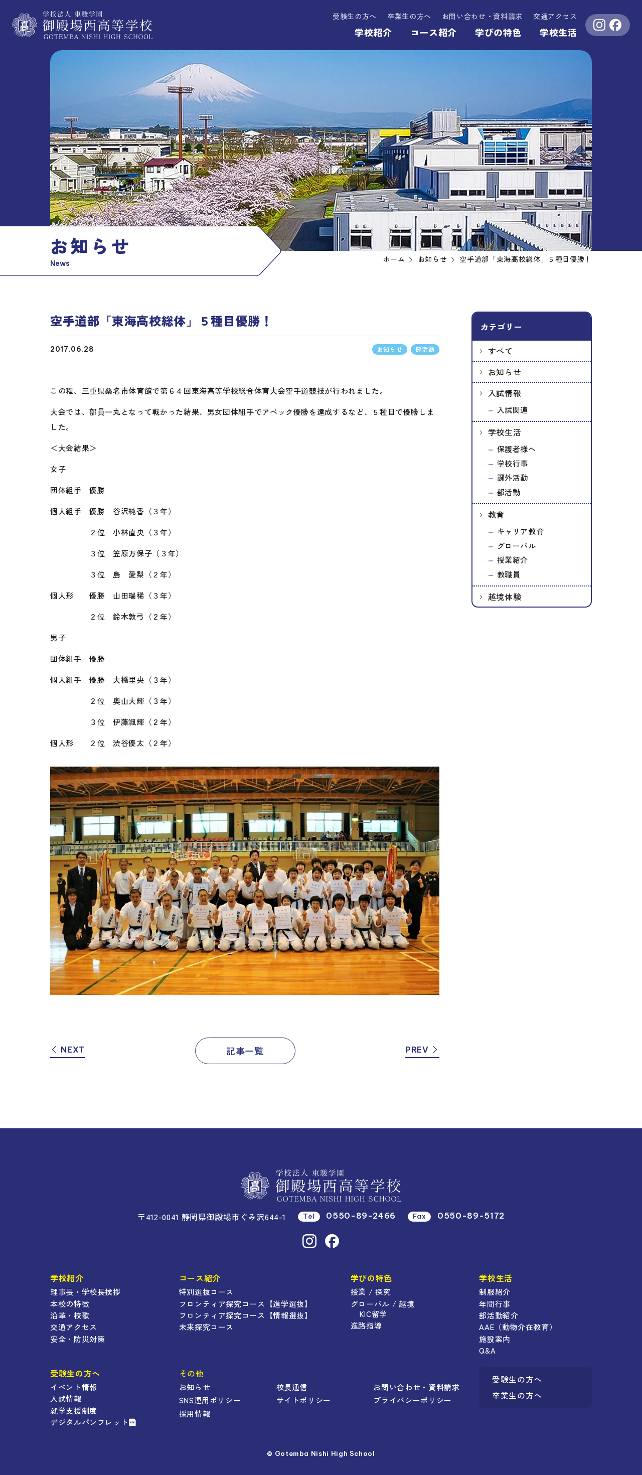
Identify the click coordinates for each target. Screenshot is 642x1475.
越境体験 (505, 597)
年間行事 (495, 1303)
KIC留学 (373, 1313)
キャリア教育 (520, 531)
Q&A (487, 1350)
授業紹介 (513, 559)
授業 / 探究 (371, 1291)
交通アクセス (555, 16)
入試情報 (505, 393)
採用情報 (195, 1413)
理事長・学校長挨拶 (85, 1291)
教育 (496, 514)
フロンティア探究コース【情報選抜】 (245, 1315)
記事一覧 (245, 1050)
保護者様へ (516, 449)
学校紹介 (373, 32)
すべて (500, 351)
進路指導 (366, 1325)
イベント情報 (73, 1387)
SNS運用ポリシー (210, 1400)
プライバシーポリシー (412, 1400)
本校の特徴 (69, 1303)
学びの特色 (498, 32)
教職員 (509, 574)
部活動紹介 (498, 1315)
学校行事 (513, 463)
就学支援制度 (73, 1410)
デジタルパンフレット (93, 1422)
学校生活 (558, 32)
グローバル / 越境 (382, 1303)
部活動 (509, 492)
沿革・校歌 (69, 1315)
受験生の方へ (355, 16)
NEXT (67, 1050)
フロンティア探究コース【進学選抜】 (245, 1303)
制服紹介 (495, 1291)
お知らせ (505, 372)
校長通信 (292, 1387)
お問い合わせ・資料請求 (416, 1387)
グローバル (516, 545)
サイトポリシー (303, 1400)
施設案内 (495, 1339)
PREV (422, 1050)
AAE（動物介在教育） (518, 1326)
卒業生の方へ (409, 16)
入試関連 (513, 409)
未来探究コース (206, 1326)
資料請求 (482, 16)
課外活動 (513, 477)
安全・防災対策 (77, 1339)
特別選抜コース (206, 1291)
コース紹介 (433, 32)
